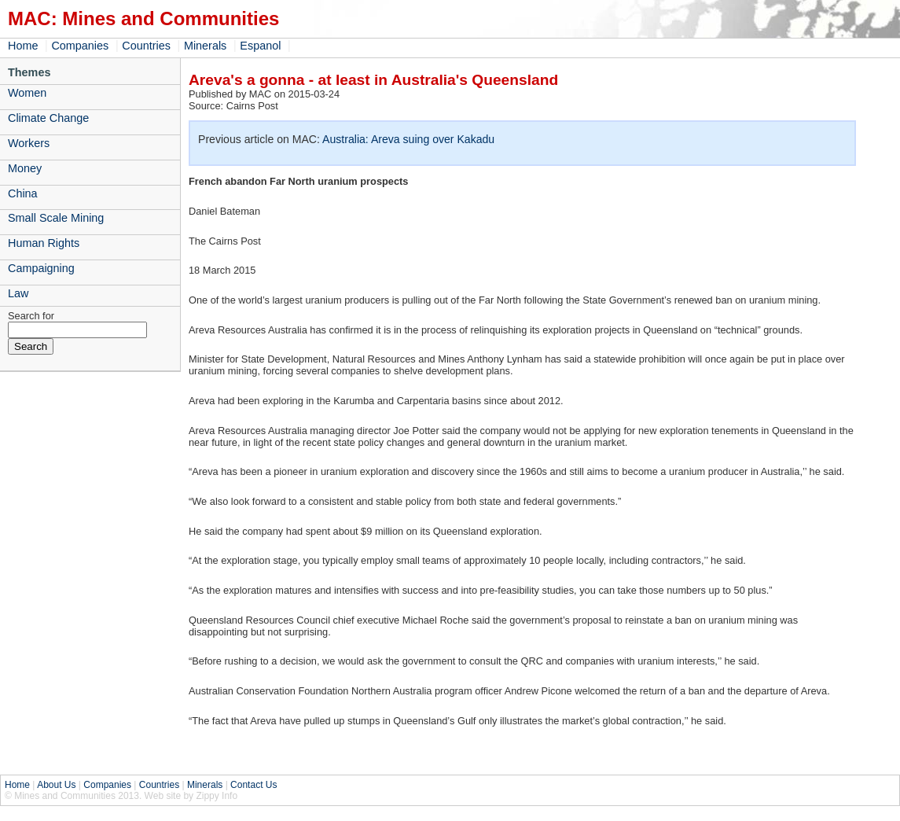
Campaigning (41, 268)
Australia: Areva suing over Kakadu (408, 139)
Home (23, 45)
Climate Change (48, 118)
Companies (79, 45)
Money (25, 168)
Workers (29, 143)
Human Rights (43, 243)
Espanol (260, 45)
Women (27, 93)
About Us (56, 784)
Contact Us (253, 784)
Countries (146, 45)
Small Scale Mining (56, 218)
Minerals (205, 45)
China (23, 193)
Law (18, 293)
